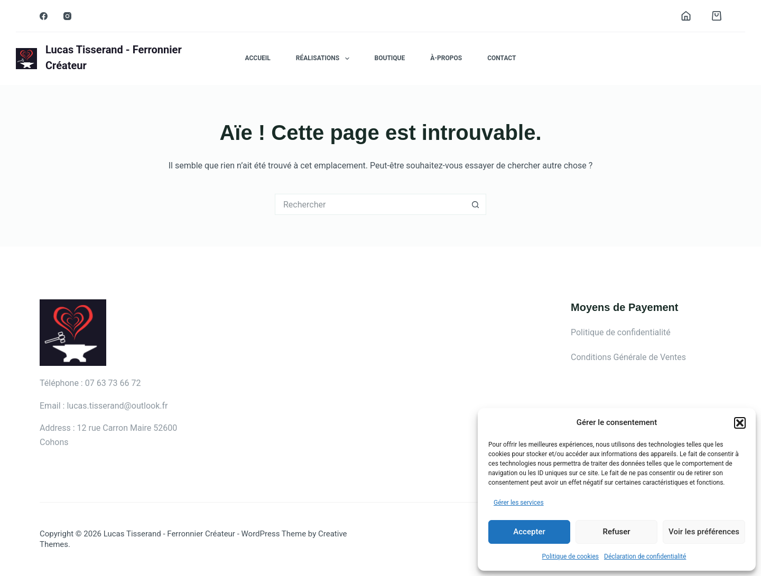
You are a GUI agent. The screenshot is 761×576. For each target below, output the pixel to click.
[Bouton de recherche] (475, 204)
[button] (740, 423)
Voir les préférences (704, 531)
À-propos (446, 58)
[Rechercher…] (370, 204)
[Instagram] (67, 16)
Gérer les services (519, 502)
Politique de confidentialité (621, 332)
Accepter (529, 531)
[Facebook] (44, 16)
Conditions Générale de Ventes (628, 357)
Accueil (258, 58)
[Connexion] (686, 16)
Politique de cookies (570, 556)
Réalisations (325, 58)
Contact (501, 58)
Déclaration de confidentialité (645, 556)
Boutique (390, 58)
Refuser (616, 531)
